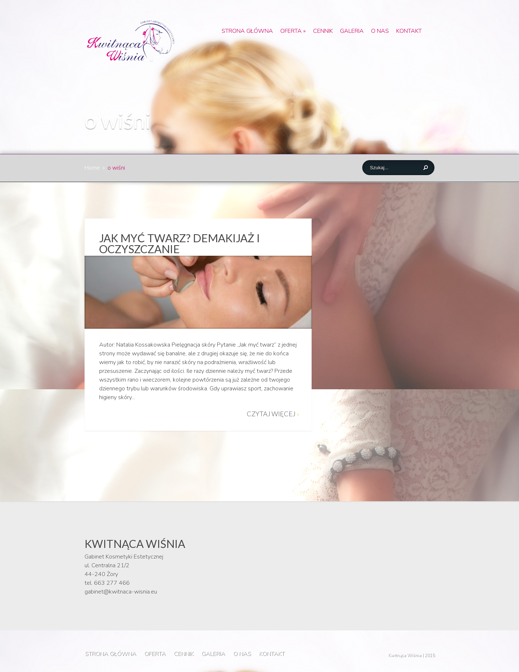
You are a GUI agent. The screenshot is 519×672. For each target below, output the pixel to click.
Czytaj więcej (273, 413)
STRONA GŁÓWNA (247, 31)
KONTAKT (409, 31)
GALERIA (352, 31)
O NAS (380, 31)
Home (92, 168)
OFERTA (293, 31)
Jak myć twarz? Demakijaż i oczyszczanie (179, 243)
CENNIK (323, 31)
